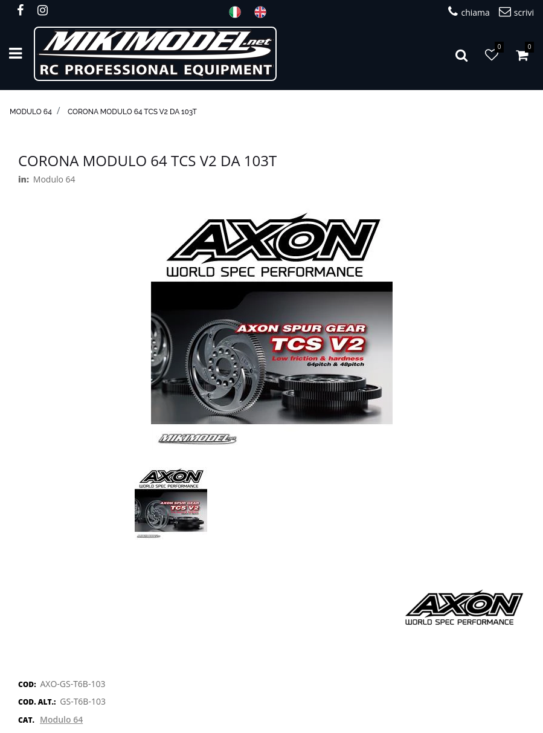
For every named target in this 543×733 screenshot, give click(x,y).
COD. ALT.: (37, 702)
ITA (238, 12)
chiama (468, 11)
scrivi (516, 11)
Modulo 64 (31, 112)
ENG (264, 12)
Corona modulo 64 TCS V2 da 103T (132, 112)
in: (23, 179)
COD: (27, 684)
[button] (461, 54)
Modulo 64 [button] (61, 719)
